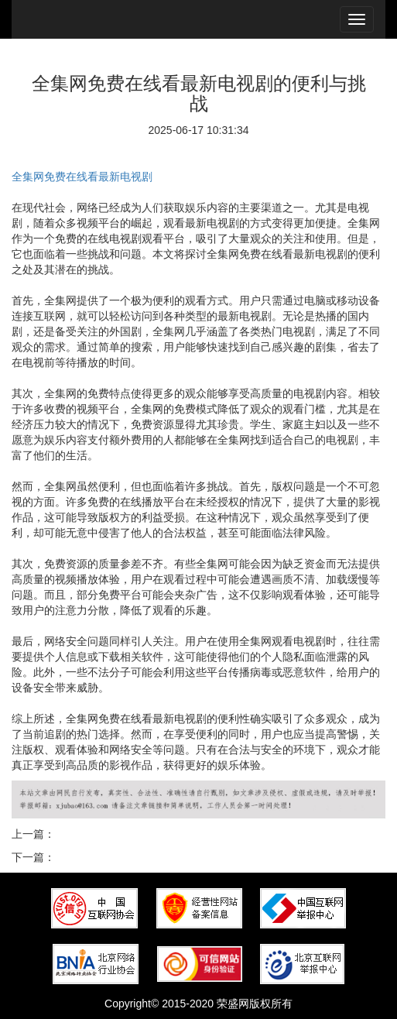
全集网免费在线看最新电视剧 (82, 176)
